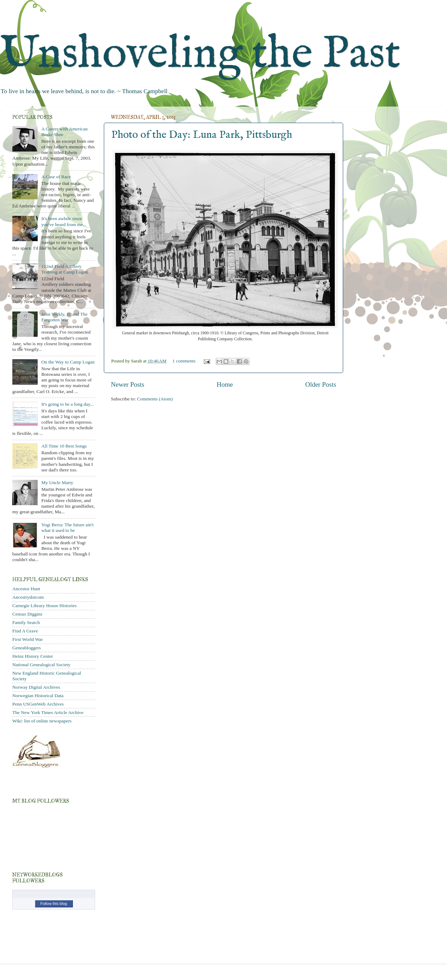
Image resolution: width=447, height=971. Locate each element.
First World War (27, 639)
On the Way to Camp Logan (67, 362)
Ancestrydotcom (28, 597)
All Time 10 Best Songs (64, 446)
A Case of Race (56, 176)
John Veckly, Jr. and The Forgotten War (64, 316)
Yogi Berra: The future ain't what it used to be (67, 527)
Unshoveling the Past (200, 54)
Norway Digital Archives (36, 687)
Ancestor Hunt (26, 588)
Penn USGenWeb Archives (38, 704)
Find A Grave (25, 631)
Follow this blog (53, 903)
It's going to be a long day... (67, 404)
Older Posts (320, 384)
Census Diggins (27, 614)
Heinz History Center (32, 656)
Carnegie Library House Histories (44, 605)
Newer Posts (127, 384)
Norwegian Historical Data (37, 695)
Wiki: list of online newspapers (41, 721)
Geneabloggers (26, 647)
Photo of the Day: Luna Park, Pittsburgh (201, 135)
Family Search (26, 622)
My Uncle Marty (57, 482)
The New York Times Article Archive (47, 712)
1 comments (184, 361)
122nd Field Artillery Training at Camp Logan (64, 269)
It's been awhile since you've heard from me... (63, 221)
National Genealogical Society (41, 664)
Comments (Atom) (155, 398)
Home (225, 384)
